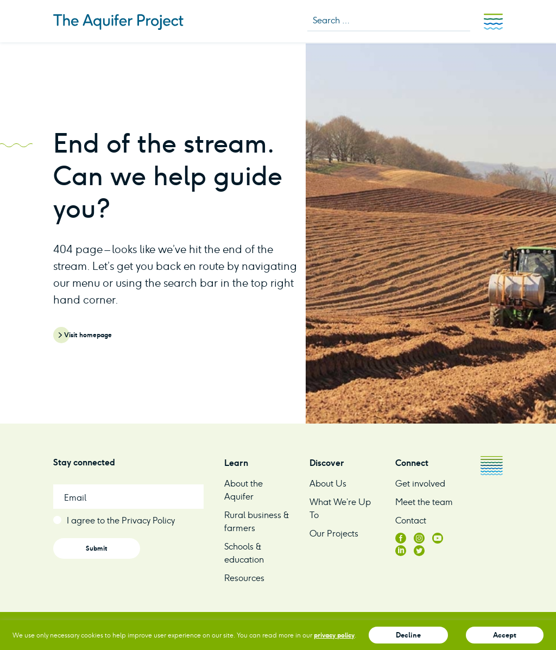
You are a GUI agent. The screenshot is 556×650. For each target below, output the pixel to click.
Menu (493, 22)
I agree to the (121, 520)
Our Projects (333, 533)
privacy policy (334, 635)
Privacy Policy (148, 520)
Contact (410, 520)
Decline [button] (408, 635)
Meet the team (424, 502)
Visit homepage (88, 335)
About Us (327, 483)
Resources (244, 578)
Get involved (420, 483)
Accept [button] (504, 635)
